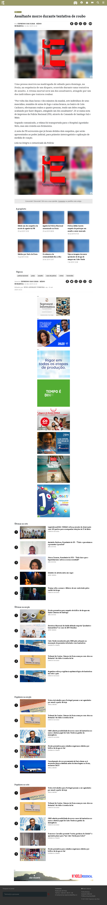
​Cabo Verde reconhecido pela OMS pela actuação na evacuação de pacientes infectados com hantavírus (67, 642)
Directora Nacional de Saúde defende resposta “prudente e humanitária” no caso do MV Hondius (69, 627)
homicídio (69, 276)
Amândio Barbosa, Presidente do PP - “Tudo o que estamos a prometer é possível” (70, 543)
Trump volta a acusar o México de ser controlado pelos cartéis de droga (68, 589)
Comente (61, 201)
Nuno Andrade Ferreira (34, 287)
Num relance (86, 888)
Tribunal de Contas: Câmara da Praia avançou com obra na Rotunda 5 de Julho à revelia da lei (70, 657)
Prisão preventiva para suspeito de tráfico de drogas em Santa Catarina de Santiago (69, 611)
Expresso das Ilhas (26, 24)
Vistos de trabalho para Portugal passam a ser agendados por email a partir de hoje (69, 701)
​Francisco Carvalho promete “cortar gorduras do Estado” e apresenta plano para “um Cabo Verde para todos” (70, 835)
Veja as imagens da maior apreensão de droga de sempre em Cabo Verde (77, 257)
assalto (40, 276)
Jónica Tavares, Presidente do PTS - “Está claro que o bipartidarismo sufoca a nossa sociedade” (68, 558)
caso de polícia (51, 276)
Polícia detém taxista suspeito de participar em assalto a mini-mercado (77, 228)
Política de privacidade (88, 896)
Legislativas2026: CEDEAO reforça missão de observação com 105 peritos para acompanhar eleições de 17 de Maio (69, 528)
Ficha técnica (85, 892)
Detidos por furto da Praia (27, 254)
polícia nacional (23, 276)
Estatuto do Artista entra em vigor (60, 573)
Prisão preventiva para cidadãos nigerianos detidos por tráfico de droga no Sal (68, 747)
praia (33, 276)
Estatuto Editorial (86, 894)
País (16, 12)
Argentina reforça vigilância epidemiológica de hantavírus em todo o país (70, 672)
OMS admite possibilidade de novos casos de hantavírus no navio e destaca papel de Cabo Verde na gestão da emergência (70, 733)
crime (61, 276)
